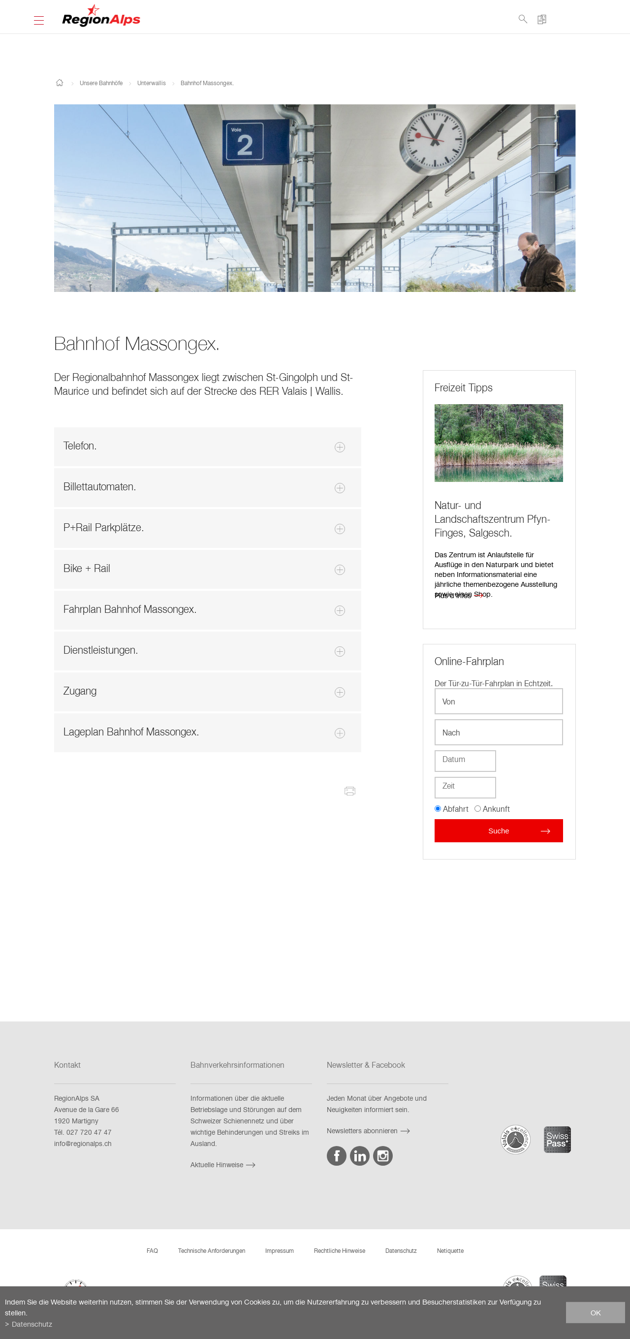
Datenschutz (401, 1250)
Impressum (279, 1250)
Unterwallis (151, 83)
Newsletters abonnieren (369, 1130)
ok (596, 1312)
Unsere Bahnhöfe (101, 83)
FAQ (152, 1250)
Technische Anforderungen (211, 1250)
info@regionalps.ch (83, 1143)
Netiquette (450, 1250)
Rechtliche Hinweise (339, 1250)
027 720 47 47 (89, 1132)
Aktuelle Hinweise (224, 1164)
